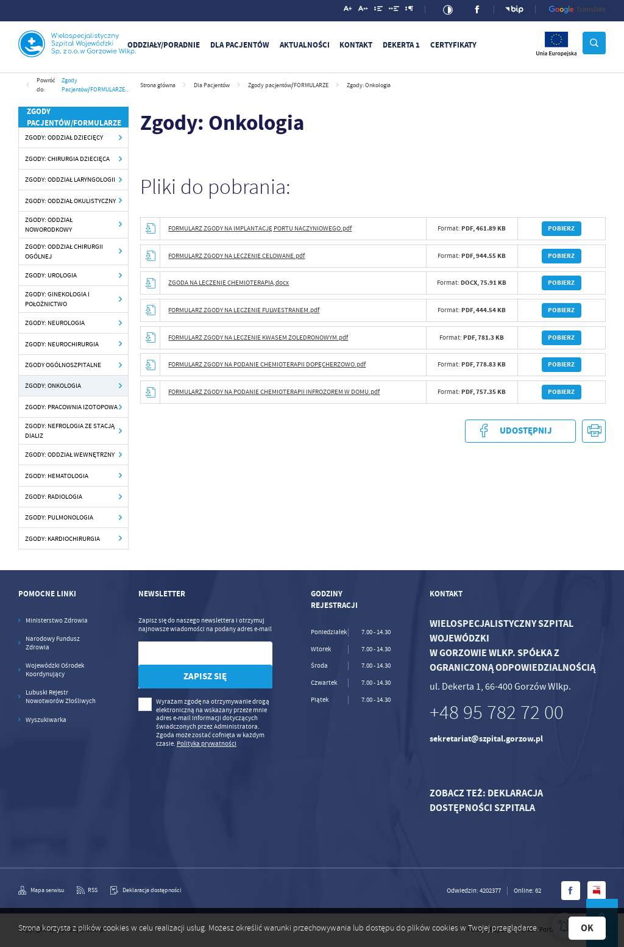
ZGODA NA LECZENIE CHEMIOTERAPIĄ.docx (228, 283)
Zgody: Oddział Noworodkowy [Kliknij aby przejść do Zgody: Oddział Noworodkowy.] (49, 224)
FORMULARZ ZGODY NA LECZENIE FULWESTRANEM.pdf (243, 310)
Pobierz (561, 228)
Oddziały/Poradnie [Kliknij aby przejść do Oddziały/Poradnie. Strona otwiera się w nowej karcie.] (163, 45)
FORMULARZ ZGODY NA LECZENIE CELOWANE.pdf (236, 256)
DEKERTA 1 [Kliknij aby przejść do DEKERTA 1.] (401, 45)
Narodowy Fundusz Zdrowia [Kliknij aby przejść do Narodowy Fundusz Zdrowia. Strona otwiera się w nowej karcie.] (53, 643)
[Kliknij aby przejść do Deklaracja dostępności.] (145, 890)
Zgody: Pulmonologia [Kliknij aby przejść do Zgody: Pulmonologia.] (59, 517)
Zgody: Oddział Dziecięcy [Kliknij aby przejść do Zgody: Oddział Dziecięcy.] (64, 137)
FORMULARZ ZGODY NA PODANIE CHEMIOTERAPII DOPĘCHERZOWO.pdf (267, 364)
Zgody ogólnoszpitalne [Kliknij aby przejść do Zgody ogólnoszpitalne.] (63, 364)
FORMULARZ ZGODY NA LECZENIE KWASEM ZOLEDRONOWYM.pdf (258, 337)
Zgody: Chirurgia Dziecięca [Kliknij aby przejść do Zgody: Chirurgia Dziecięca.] (67, 158)
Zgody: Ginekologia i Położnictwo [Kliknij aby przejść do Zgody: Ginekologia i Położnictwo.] (57, 299)
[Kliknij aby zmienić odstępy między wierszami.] (378, 10)
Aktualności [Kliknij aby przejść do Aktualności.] (305, 45)
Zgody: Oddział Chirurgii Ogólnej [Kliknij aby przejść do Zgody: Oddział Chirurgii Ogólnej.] (64, 251)
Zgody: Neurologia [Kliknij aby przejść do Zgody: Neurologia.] (55, 322)
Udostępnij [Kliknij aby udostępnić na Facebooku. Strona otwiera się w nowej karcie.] (520, 431)
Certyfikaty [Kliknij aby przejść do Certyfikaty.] (453, 45)
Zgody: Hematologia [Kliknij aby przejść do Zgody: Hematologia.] (56, 475)
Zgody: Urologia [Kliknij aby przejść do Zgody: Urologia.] (51, 275)
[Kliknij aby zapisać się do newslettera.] (205, 676)
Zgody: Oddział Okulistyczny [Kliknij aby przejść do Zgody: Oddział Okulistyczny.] (70, 200)
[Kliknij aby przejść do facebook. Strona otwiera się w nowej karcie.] (477, 9)
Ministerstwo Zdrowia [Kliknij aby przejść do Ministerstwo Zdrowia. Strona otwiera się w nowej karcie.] (57, 620)
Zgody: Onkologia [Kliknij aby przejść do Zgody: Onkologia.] (53, 385)
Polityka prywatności (206, 744)
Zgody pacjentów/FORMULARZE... (95, 84)
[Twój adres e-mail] (186, 653)
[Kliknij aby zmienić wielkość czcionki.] (348, 10)
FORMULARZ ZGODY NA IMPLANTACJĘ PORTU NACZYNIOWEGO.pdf (260, 228)
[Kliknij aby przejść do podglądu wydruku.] (594, 431)
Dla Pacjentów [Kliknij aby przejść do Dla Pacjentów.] (239, 45)
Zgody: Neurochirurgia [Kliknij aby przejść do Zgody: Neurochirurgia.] (62, 344)
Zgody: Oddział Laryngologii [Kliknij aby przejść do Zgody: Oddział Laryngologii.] (70, 179)
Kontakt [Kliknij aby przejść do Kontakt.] (355, 45)
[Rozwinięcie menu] (58, 593)
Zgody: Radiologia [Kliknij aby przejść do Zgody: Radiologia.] (53, 496)
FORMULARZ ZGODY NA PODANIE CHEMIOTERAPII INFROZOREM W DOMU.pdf (274, 392)
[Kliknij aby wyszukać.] (594, 43)
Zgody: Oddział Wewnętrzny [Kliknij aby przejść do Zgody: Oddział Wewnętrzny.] (70, 454)
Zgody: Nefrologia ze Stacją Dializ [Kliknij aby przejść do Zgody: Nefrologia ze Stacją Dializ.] (70, 430)
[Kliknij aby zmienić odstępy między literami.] (363, 10)
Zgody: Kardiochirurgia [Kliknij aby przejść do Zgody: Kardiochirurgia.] (62, 538)
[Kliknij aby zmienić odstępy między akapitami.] (409, 10)
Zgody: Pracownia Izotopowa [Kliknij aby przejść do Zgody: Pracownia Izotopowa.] (71, 406)
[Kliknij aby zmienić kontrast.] (447, 9)
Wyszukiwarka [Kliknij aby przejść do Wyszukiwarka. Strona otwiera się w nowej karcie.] (46, 720)
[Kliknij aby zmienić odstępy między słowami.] (394, 10)
